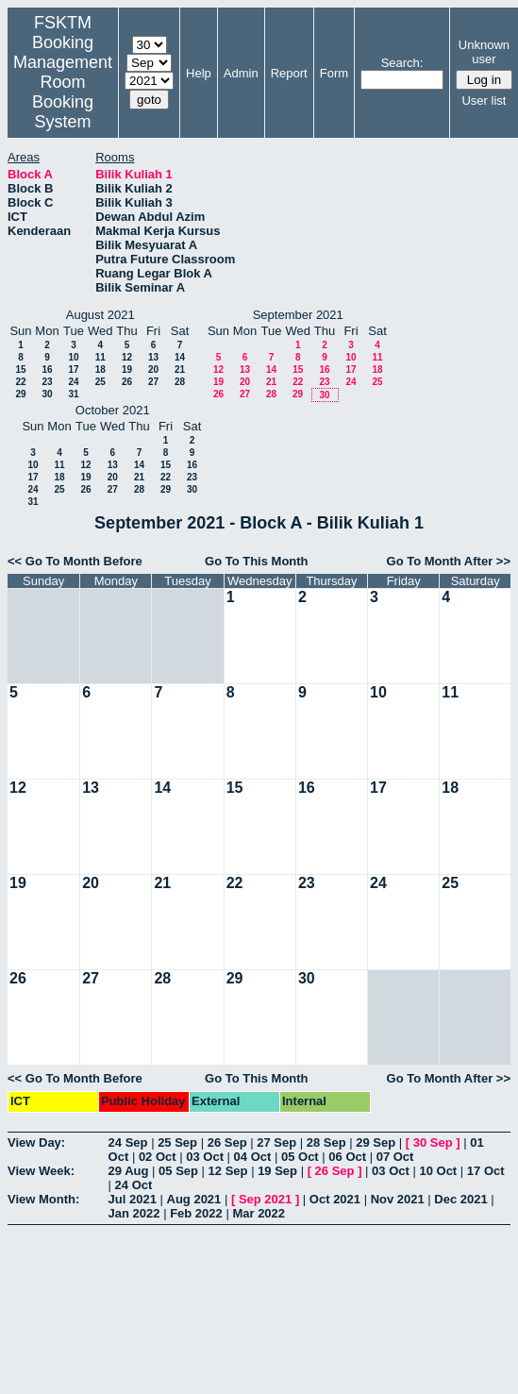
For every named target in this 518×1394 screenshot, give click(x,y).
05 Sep (178, 1171)
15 (20, 369)
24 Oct (134, 1185)
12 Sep (228, 1171)
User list (483, 100)
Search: (402, 63)
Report (289, 73)
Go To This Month (257, 561)
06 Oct (347, 1157)
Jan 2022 (134, 1213)
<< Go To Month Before (75, 561)
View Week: (41, 1171)
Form (334, 73)
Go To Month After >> (448, 561)
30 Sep (433, 1142)
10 (73, 357)
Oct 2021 (334, 1199)
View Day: (36, 1142)
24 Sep (128, 1142)
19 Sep (277, 1171)
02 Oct (157, 1157)
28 (180, 382)
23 (47, 382)
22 (20, 382)
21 (180, 369)
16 (47, 369)
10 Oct (438, 1171)
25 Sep (177, 1142)
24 (73, 382)
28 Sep (326, 1142)
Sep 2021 (265, 1199)
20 (153, 369)
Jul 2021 (133, 1199)
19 (127, 369)
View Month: (43, 1199)
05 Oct (300, 1157)
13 (153, 357)
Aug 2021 (194, 1199)
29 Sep (375, 1142)
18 (100, 369)
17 (73, 369)
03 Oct (205, 1157)
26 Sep (227, 1142)
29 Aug (129, 1171)
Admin (241, 73)
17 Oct (486, 1171)
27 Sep (276, 1142)
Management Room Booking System (62, 92)
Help (198, 73)
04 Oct (253, 1157)
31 (73, 394)
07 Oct (395, 1157)
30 (47, 394)
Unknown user (484, 52)
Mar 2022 (258, 1213)
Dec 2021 (460, 1199)
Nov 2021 (398, 1199)
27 (153, 382)
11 (100, 357)
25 (100, 382)
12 (127, 357)
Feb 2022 (196, 1213)
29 (20, 394)
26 (127, 382)
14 (180, 357)
